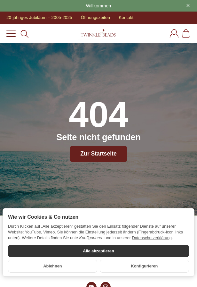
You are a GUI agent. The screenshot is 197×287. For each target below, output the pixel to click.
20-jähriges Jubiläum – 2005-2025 (39, 17)
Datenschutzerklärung (151, 237)
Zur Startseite (98, 153)
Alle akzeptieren (98, 251)
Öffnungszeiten (95, 17)
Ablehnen (52, 266)
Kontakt (126, 17)
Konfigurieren (144, 266)
